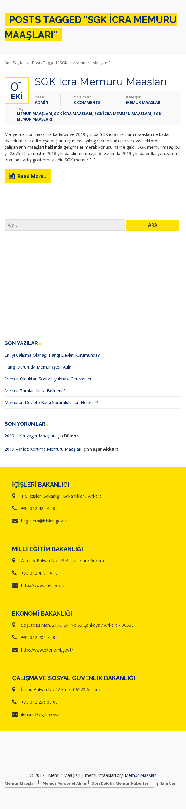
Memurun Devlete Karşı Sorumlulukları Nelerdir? (51, 402)
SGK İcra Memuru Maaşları (101, 81)
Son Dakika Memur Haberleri (121, 783)
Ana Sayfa (14, 62)
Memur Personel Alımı (64, 783)
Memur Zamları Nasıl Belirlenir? (35, 390)
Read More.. (27, 176)
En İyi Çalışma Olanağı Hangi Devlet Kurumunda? (52, 355)
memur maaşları (34, 113)
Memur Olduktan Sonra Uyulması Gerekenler (48, 379)
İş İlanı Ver (165, 783)
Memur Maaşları (144, 102)
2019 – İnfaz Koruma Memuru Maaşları (43, 449)
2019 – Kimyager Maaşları (30, 436)
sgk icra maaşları (73, 113)
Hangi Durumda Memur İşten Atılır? (39, 367)
